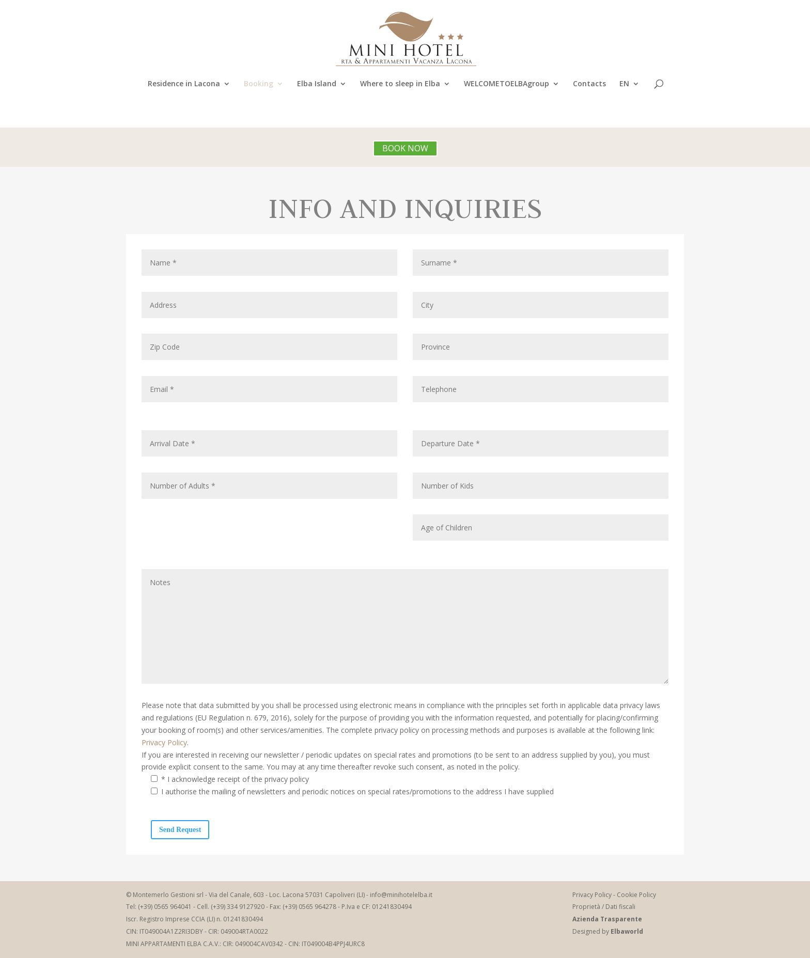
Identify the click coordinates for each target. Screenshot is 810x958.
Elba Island (316, 84)
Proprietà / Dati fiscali (603, 906)
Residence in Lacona (184, 84)
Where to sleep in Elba (400, 84)
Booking (258, 84)
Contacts (589, 84)
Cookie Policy (636, 894)
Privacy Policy (164, 742)
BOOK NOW (405, 148)
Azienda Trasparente (607, 919)
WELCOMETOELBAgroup (506, 84)
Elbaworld (627, 931)
